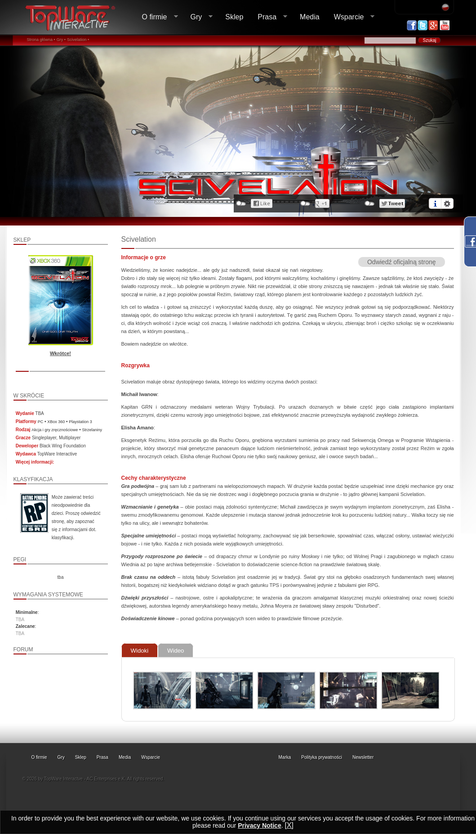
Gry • (61, 39)
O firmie (156, 17)
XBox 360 (56, 421)
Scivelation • (78, 39)
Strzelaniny (92, 430)
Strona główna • (41, 39)
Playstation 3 (80, 421)
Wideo (175, 650)
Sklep (234, 17)
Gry (198, 17)
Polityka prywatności (321, 757)
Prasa (268, 17)
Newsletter (363, 757)
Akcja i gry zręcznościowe (54, 430)
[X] (289, 825)
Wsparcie (351, 17)
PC (41, 421)
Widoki (140, 650)
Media (310, 17)
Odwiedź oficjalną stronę (401, 262)
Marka (285, 757)
